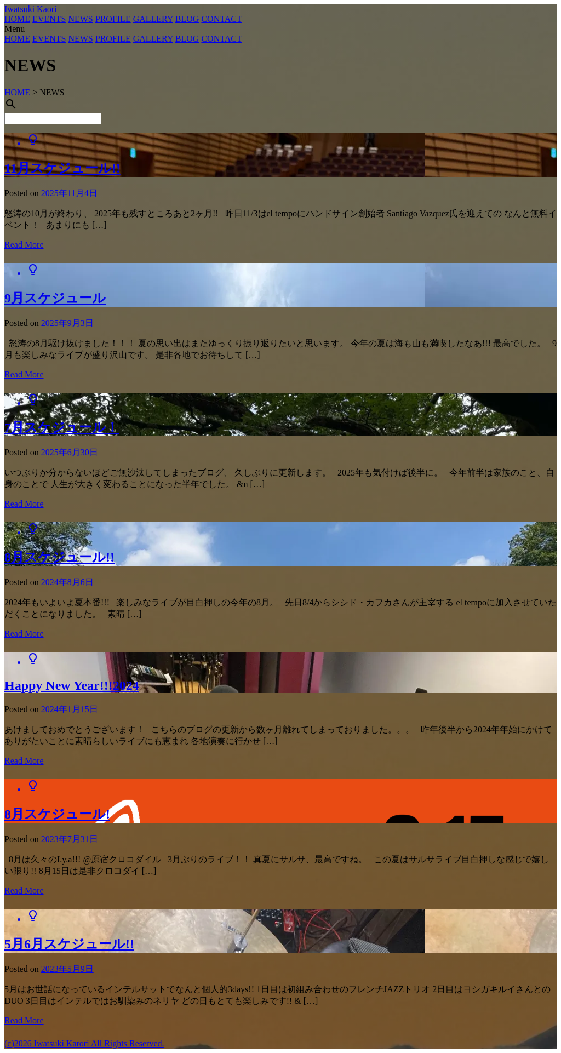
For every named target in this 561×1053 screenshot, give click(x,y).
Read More (24, 244)
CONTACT (221, 19)
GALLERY (153, 19)
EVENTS (49, 19)
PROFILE (113, 19)
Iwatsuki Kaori (30, 9)
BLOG (187, 19)
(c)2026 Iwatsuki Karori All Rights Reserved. (84, 1043)
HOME (17, 19)
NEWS (80, 19)
